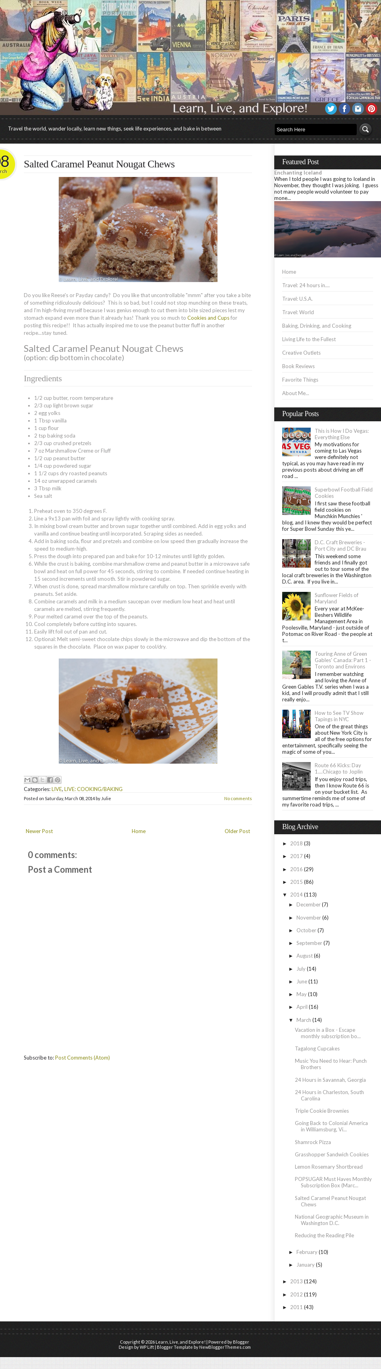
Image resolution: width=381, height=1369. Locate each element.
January (305, 1264)
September (309, 943)
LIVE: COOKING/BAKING (93, 789)
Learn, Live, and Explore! (181, 1341)
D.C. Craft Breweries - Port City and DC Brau (340, 545)
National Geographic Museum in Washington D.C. (332, 1219)
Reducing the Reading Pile (324, 1235)
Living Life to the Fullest (309, 339)
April (302, 1007)
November (308, 917)
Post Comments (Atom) (82, 1057)
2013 (296, 1281)
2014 (296, 894)
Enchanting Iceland (298, 172)
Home (139, 831)
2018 (296, 843)
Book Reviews (298, 366)
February (307, 1252)
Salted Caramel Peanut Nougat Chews (99, 164)
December (308, 904)
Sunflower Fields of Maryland (336, 598)
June (301, 981)
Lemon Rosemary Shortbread (329, 1167)
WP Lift (147, 1347)
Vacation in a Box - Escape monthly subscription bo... (328, 1033)
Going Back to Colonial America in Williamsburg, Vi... (331, 1126)
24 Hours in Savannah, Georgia (330, 1080)
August (304, 955)
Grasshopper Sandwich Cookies (332, 1154)
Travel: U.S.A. (297, 299)
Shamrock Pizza (313, 1142)
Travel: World (298, 312)
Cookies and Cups (208, 318)
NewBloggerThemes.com (225, 1347)
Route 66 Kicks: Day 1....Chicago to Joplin (339, 768)
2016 (296, 869)
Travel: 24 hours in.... (306, 285)
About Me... (295, 393)
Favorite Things (300, 379)
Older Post (237, 831)
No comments (238, 798)
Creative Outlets (301, 352)
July (301, 969)
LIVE (57, 789)
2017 (296, 856)
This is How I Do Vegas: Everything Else (342, 434)
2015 (296, 882)
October (306, 930)
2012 (296, 1294)
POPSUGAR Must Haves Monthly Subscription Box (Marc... (333, 1182)
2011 (296, 1307)
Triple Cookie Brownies (322, 1111)
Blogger (241, 1341)
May (301, 994)
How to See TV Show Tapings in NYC (339, 716)
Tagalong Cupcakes (317, 1048)
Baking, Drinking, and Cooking (316, 326)
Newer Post (39, 831)
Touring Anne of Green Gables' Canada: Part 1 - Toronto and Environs (343, 660)
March (303, 1020)
